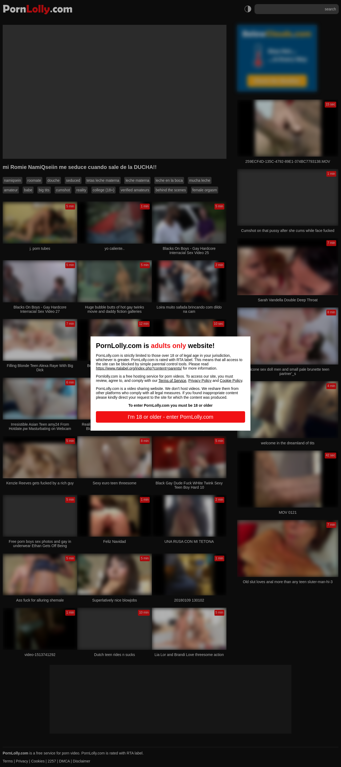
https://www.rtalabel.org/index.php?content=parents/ (139, 368)
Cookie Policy (231, 380)
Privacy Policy (200, 380)
